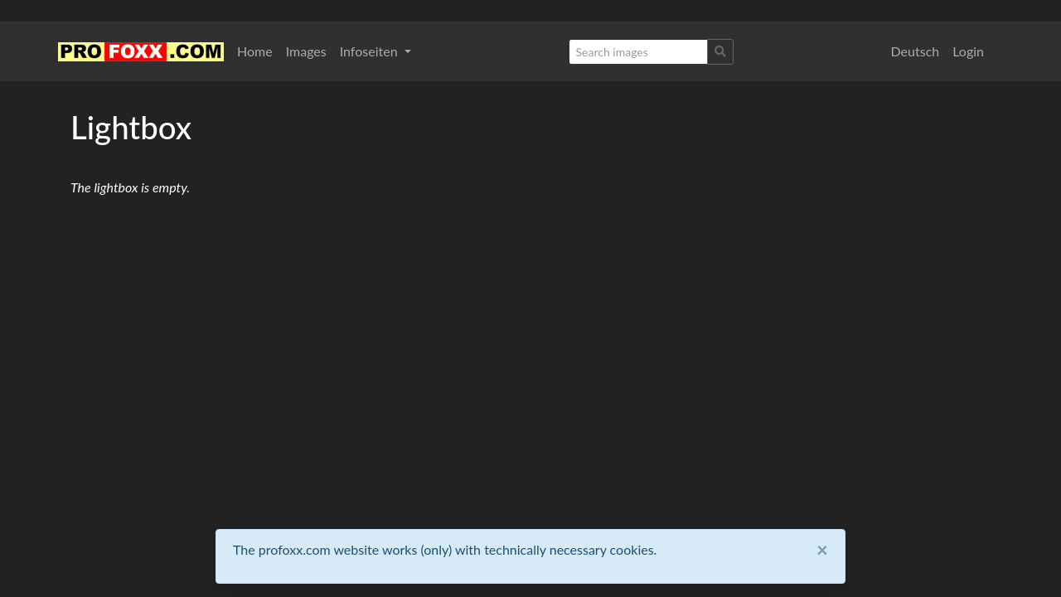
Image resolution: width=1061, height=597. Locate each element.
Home (255, 51)
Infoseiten (370, 51)
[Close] (822, 550)
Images (306, 51)
